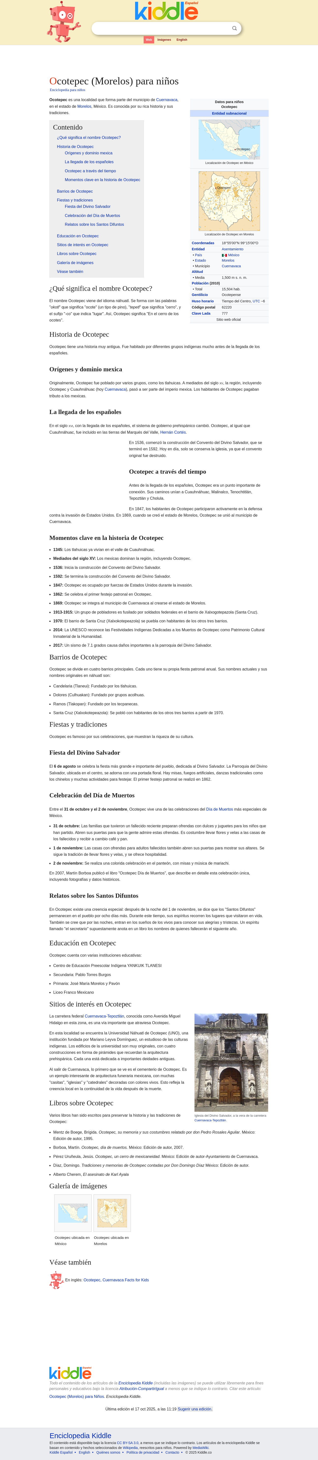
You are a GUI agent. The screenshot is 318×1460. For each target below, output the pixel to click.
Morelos (228, 260)
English (182, 39)
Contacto (172, 1452)
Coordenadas (203, 243)
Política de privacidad (142, 1452)
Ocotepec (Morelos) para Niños (76, 1396)
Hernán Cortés (173, 432)
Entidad (198, 249)
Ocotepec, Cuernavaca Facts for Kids (116, 1280)
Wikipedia (130, 1448)
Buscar (234, 28)
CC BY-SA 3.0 (127, 1443)
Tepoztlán (219, 1120)
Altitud (197, 272)
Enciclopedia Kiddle (135, 1383)
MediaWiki (200, 1448)
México (233, 255)
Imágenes (164, 39)
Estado (200, 260)
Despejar (224, 28)
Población (200, 283)
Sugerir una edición (194, 1409)
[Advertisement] (158, 58)
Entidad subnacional (229, 113)
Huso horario (203, 301)
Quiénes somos (108, 1452)
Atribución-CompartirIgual (141, 1389)
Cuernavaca (231, 266)
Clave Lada (201, 313)
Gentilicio (200, 295)
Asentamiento (232, 249)
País (198, 255)
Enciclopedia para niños (67, 90)
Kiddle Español (61, 1452)
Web (149, 39)
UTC (256, 301)
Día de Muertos (219, 809)
